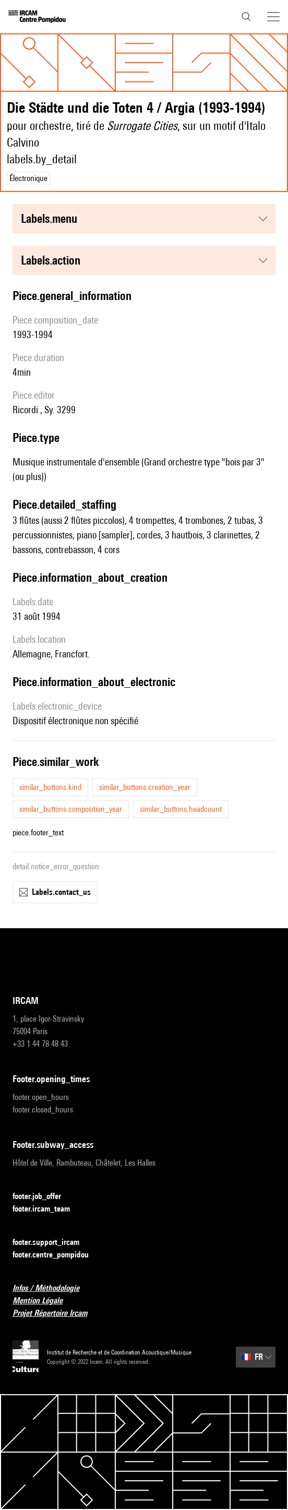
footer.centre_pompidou (57, 1255)
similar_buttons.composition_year (70, 809)
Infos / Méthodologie (52, 1288)
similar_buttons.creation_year (144, 787)
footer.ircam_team (47, 1209)
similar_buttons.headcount (181, 809)
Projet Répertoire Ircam (56, 1313)
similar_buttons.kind (50, 787)
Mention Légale (44, 1301)
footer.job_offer (43, 1196)
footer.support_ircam (52, 1242)
